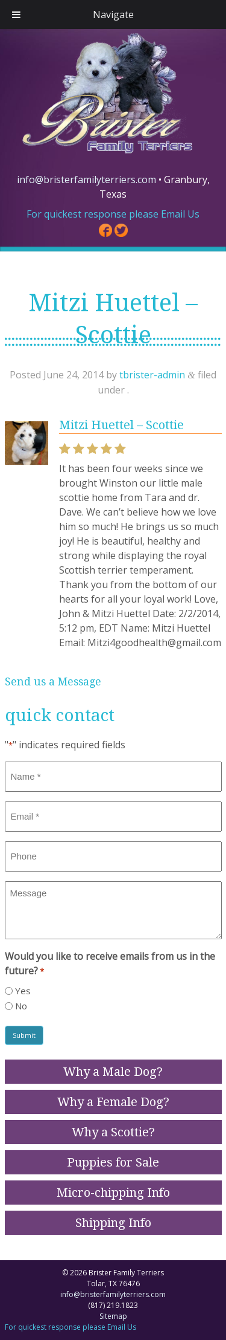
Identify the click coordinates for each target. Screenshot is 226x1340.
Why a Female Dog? (113, 1102)
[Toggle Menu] (16, 14)
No (21, 1006)
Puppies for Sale (113, 1162)
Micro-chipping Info (113, 1192)
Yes (23, 991)
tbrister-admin (152, 374)
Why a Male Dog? (113, 1071)
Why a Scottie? (113, 1132)
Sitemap (113, 1316)
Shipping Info (113, 1222)
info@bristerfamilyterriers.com (86, 179)
